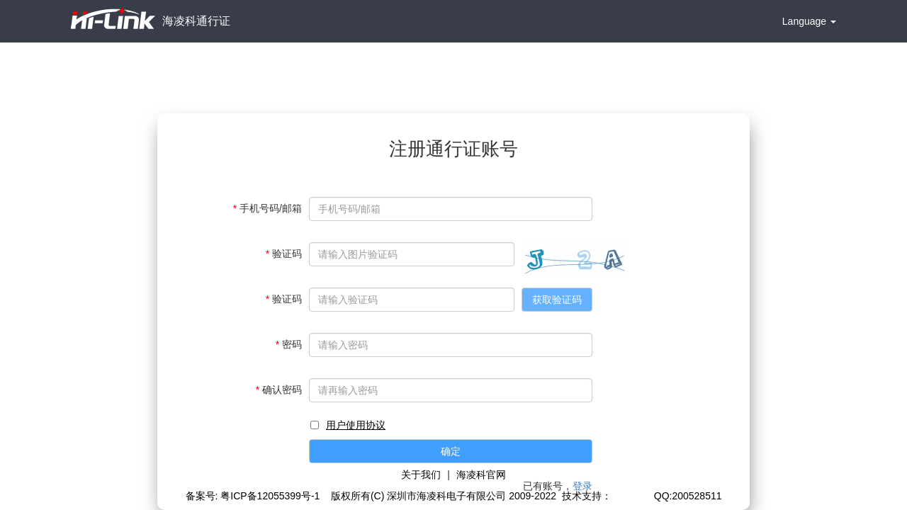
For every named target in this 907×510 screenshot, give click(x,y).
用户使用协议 (355, 425)
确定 (451, 451)
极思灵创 (631, 496)
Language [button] (809, 21)
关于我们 (421, 474)
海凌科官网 (481, 474)
